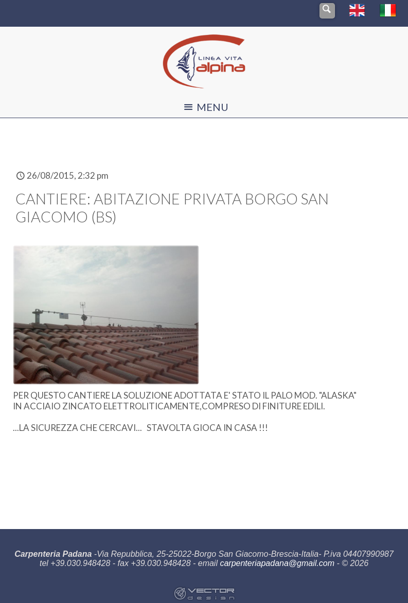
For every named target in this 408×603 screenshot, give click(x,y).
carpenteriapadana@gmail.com (277, 563)
